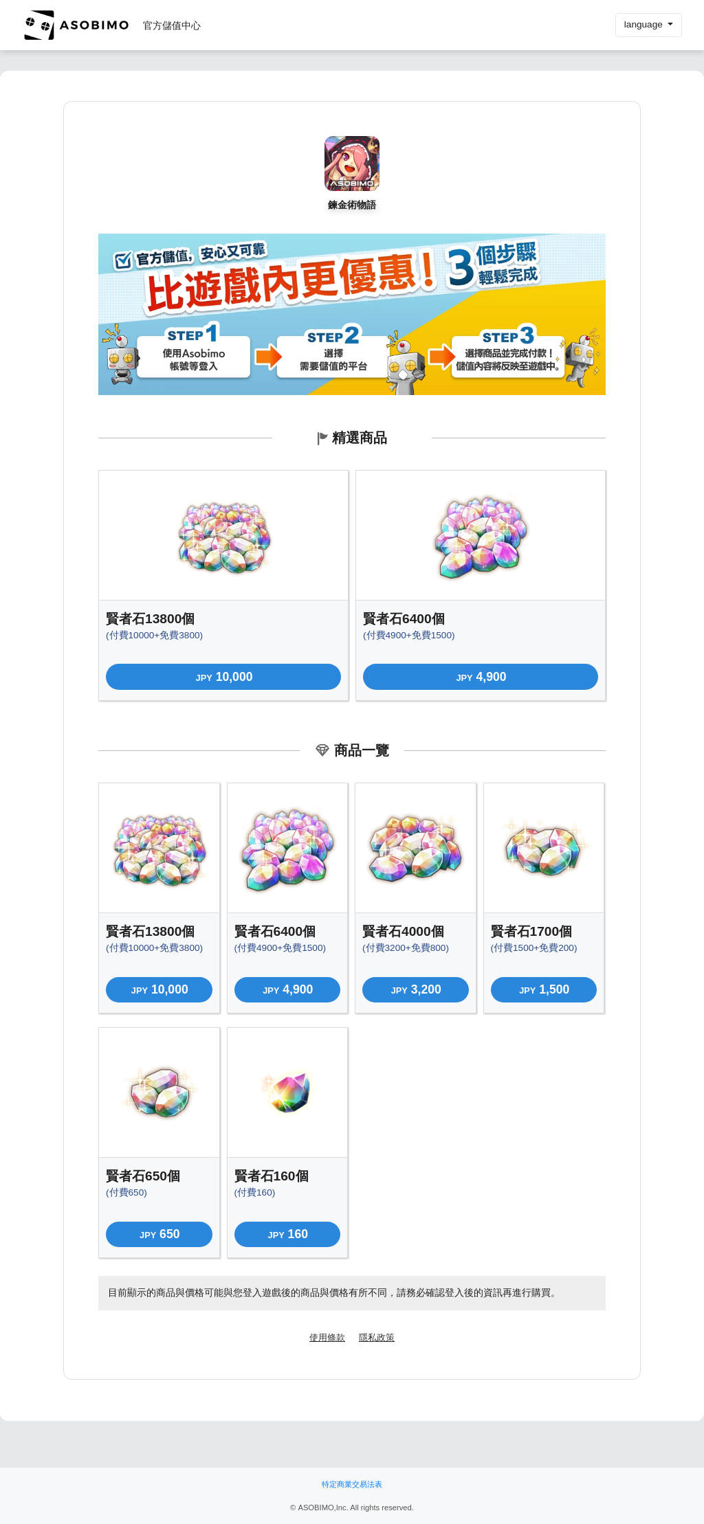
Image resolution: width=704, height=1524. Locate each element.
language (645, 24)
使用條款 (327, 1337)
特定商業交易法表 (352, 1484)
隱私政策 (377, 1337)
